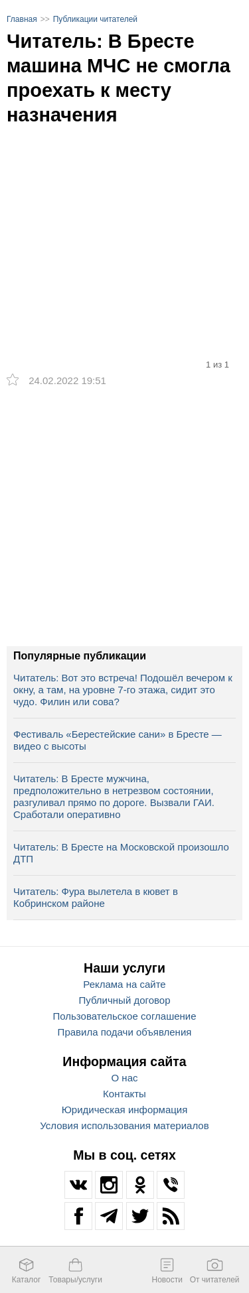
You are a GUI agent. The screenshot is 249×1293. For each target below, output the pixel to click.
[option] (124, 216)
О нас (125, 1077)
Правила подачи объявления (125, 1032)
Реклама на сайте (124, 984)
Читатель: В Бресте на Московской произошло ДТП (121, 852)
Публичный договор (125, 1000)
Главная (22, 19)
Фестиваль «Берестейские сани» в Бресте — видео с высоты (117, 740)
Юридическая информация (125, 1109)
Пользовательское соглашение (124, 1016)
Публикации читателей (95, 19)
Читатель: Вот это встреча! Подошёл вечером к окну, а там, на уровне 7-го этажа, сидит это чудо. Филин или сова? (122, 689)
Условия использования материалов (124, 1125)
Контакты (124, 1093)
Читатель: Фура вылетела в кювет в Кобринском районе (95, 897)
